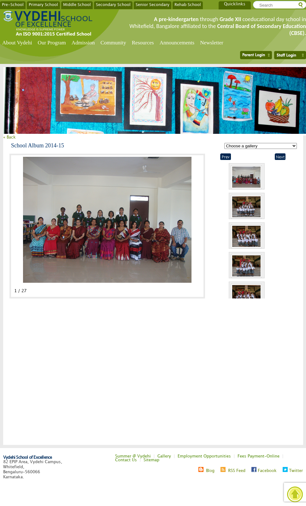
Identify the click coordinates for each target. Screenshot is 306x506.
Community (113, 43)
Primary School (43, 4)
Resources (143, 43)
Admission (83, 43)
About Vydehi (17, 43)
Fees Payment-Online (259, 456)
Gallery (164, 456)
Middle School (77, 4)
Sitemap (151, 460)
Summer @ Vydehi (133, 456)
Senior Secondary (152, 4)
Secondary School (113, 4)
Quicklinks (234, 4)
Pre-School (13, 4)
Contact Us (126, 460)
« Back (9, 137)
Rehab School (187, 4)
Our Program (52, 43)
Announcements (177, 43)
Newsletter (211, 43)
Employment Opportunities (204, 456)
